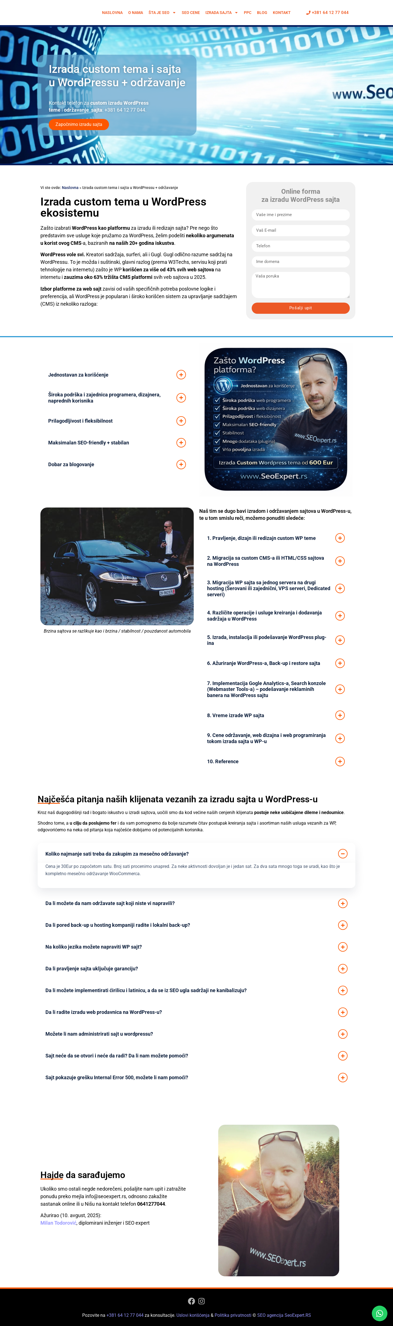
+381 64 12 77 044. (126, 110)
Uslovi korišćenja (193, 1315)
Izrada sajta (221, 12)
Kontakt (282, 12)
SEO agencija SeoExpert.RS (284, 1315)
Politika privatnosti (233, 1315)
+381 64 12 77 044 (125, 1315)
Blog (262, 12)
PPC (247, 12)
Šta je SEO (162, 12)
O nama (135, 12)
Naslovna (112, 12)
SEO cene (191, 12)
